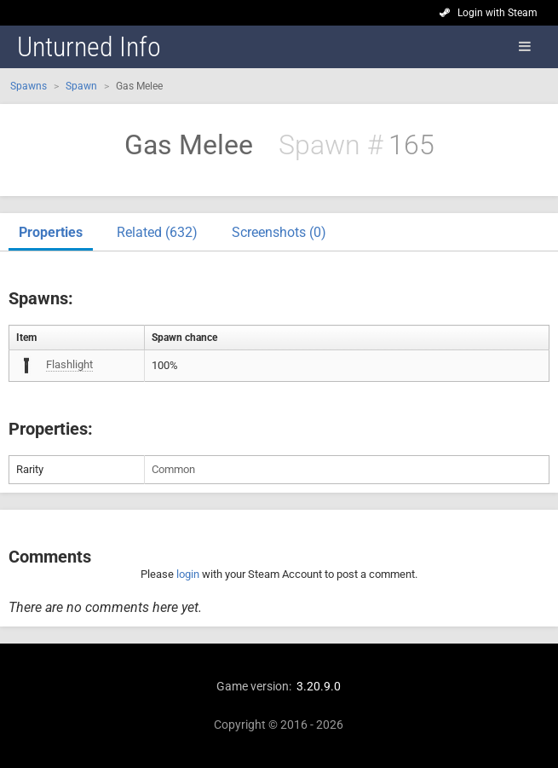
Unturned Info (89, 47)
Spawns (28, 86)
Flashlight (69, 364)
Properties (51, 232)
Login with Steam (497, 13)
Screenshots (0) (279, 232)
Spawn (81, 86)
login (187, 574)
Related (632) (157, 232)
